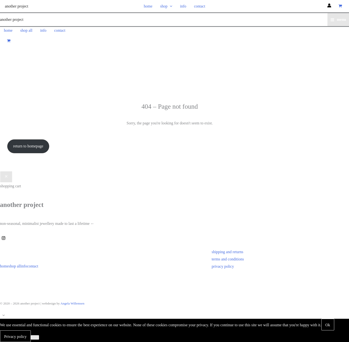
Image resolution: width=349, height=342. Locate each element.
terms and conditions (228, 259)
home (148, 6)
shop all (26, 30)
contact (199, 6)
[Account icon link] (329, 6)
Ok (327, 325)
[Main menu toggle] (338, 19)
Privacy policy (15, 336)
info (183, 6)
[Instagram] (3, 238)
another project (16, 6)
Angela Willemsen (72, 303)
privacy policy (223, 266)
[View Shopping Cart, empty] (340, 6)
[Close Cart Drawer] (6, 177)
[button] (169, 6)
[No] (35, 337)
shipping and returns (227, 252)
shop (166, 6)
